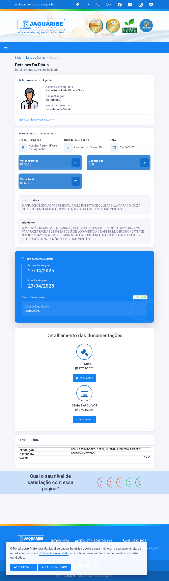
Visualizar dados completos (36, 120)
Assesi (70, 576)
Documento (84, 377)
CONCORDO (23, 567)
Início (18, 57)
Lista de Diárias (35, 57)
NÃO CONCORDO (54, 567)
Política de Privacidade (53, 553)
